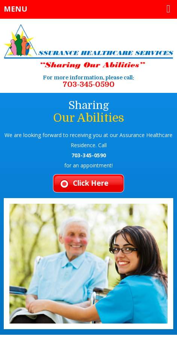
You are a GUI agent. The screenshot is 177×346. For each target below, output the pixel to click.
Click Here (91, 183)
